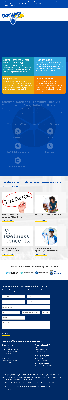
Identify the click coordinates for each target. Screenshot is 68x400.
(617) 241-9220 (6, 353)
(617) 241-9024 (6, 362)
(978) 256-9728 (40, 351)
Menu (66, 2)
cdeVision (8, 389)
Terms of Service (46, 382)
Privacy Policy (35, 382)
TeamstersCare (13, 18)
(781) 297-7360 (45, 364)
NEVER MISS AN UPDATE (11, 186)
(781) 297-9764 (47, 366)
